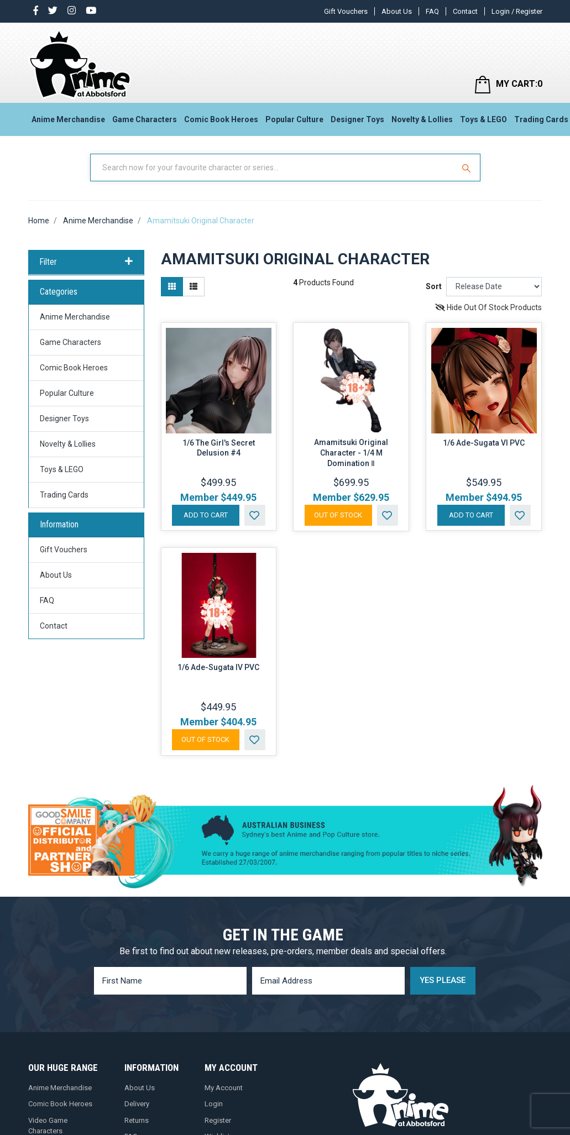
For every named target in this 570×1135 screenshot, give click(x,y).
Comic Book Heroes (221, 119)
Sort (434, 286)
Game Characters (144, 119)
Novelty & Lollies (422, 119)
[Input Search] (273, 167)
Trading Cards (64, 494)
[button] (254, 515)
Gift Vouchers (346, 11)
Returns (136, 1120)
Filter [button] (86, 262)
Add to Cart (206, 515)
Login (214, 1104)
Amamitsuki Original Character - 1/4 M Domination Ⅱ (351, 453)
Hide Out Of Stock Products (488, 307)
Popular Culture (294, 119)
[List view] (193, 286)
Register (218, 1120)
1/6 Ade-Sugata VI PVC (484, 442)
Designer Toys (357, 119)
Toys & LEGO (483, 119)
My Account (224, 1088)
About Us (396, 11)
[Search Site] (468, 167)
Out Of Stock (338, 515)
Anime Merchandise (68, 119)
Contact (465, 11)
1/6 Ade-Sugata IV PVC (218, 667)
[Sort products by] (494, 286)
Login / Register (516, 11)
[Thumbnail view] (172, 286)
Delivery (136, 1104)
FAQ (432, 11)
